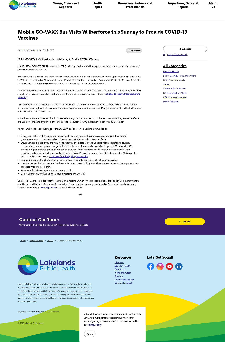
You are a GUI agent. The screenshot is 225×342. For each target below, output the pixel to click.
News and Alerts (123, 272)
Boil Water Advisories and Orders (179, 75)
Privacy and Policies (124, 279)
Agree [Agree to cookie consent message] (89, 334)
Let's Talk (185, 221)
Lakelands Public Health (31, 50)
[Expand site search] (218, 5)
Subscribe (185, 49)
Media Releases (134, 50)
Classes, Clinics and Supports (69, 15)
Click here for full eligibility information (68, 156)
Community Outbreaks (174, 88)
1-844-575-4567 (152, 5)
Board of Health (171, 71)
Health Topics (100, 15)
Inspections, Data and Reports (184, 15)
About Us (213, 15)
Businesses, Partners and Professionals (137, 15)
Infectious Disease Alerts (175, 97)
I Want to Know (201, 5)
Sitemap (119, 276)
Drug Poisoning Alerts (174, 80)
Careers (137, 5)
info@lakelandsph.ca (175, 5)
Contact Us (126, 5)
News (115, 5)
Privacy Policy (94, 324)
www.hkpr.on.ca (48, 187)
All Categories (175, 65)
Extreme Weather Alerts (174, 92)
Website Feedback (123, 283)
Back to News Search (177, 54)
